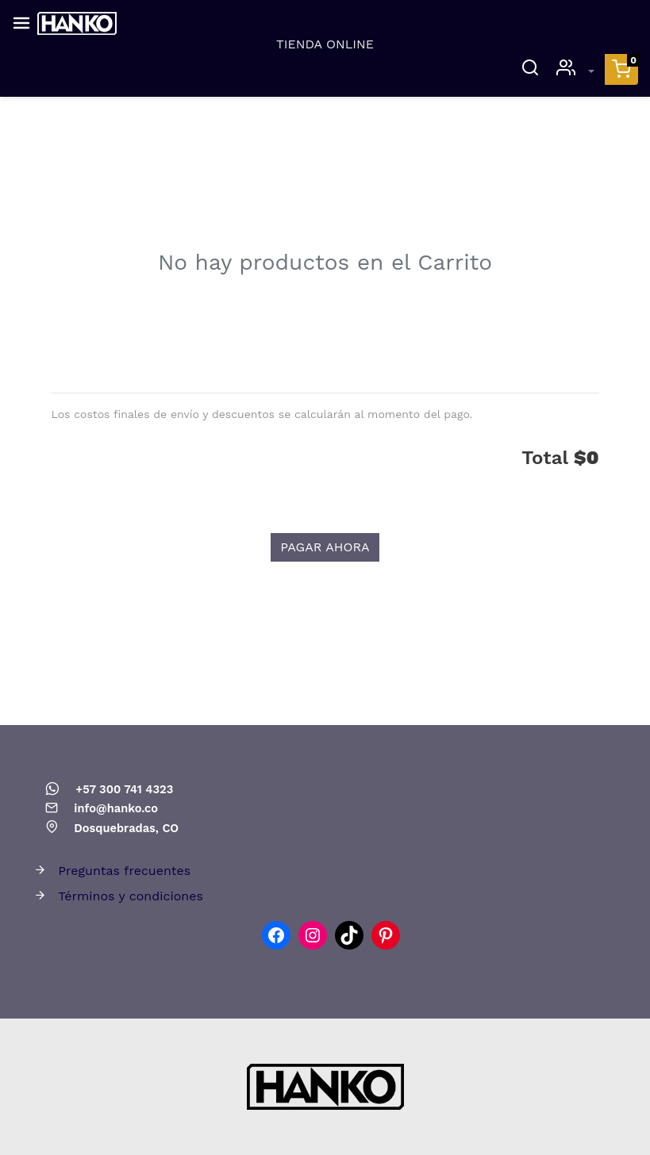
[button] (621, 69)
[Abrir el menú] (21, 23)
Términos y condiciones (130, 896)
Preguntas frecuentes (124, 870)
